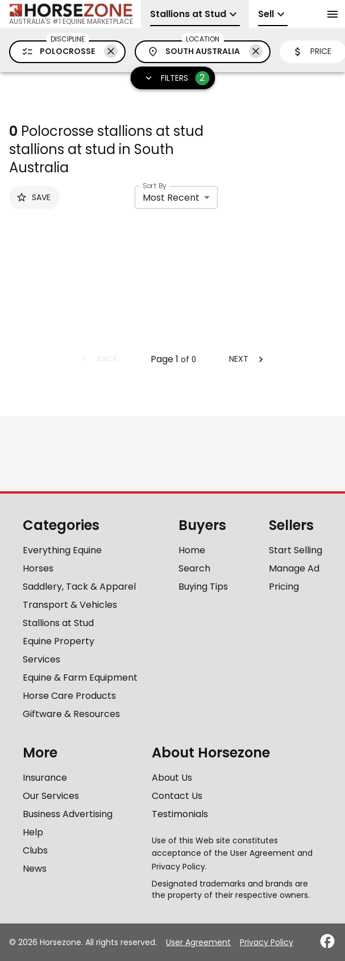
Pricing (284, 586)
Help (33, 832)
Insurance (45, 777)
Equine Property (58, 641)
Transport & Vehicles (70, 604)
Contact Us (177, 795)
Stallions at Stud (58, 622)
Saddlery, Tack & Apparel (79, 586)
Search (194, 568)
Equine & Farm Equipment (80, 677)
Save (33, 197)
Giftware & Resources (71, 713)
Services (41, 659)
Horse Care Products (69, 695)
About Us (172, 777)
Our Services (51, 795)
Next (248, 358)
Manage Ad (294, 568)
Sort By (155, 185)
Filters (174, 78)
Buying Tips (203, 586)
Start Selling (295, 550)
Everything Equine (62, 550)
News (35, 868)
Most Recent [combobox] (171, 197)
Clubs (35, 850)
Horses (38, 568)
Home (191, 550)
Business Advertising (68, 814)
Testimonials (180, 814)
